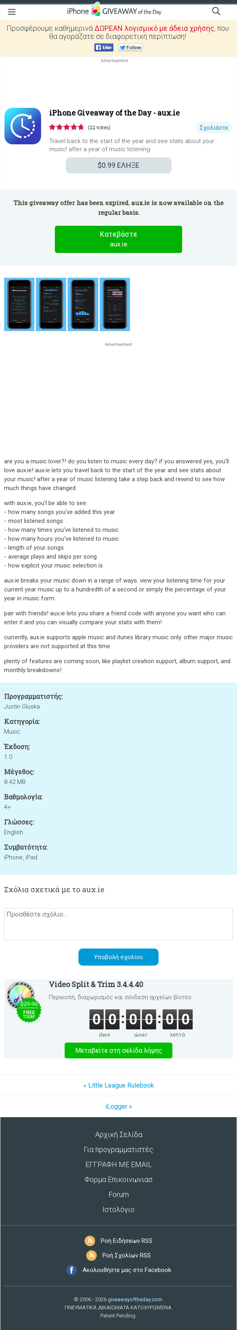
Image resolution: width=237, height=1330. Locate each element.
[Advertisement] (118, 84)
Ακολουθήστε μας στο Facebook (127, 1270)
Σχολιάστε (214, 127)
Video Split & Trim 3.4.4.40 (96, 984)
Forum (119, 1194)
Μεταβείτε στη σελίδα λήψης (118, 1050)
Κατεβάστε (118, 239)
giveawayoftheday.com (135, 1299)
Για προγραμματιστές (118, 1149)
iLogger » (118, 1106)
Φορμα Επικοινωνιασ (118, 1179)
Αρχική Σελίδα (118, 1134)
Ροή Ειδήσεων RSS (126, 1240)
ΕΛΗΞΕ (118, 165)
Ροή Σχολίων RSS (126, 1255)
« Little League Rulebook (118, 1085)
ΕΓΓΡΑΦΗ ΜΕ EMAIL (118, 1164)
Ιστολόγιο (118, 1209)
